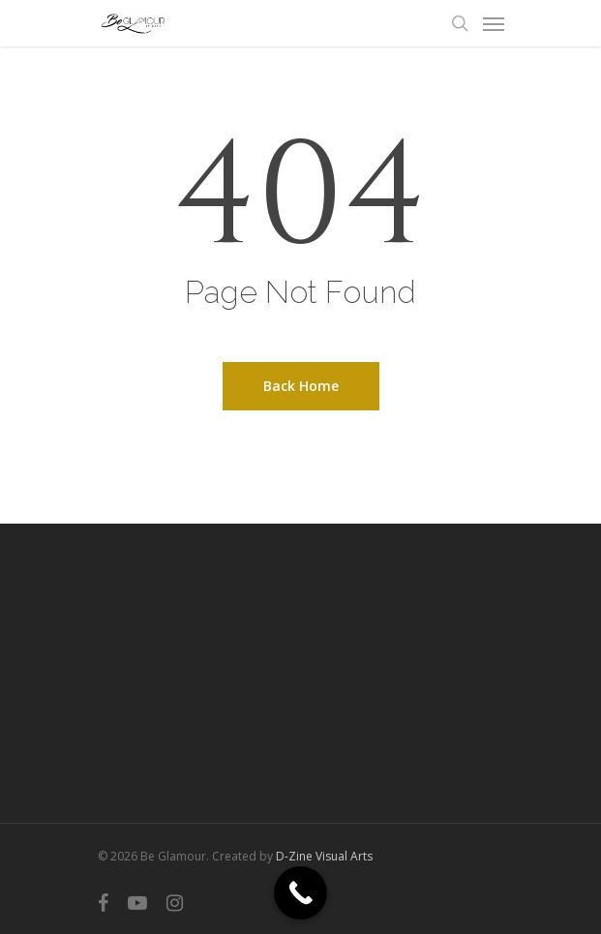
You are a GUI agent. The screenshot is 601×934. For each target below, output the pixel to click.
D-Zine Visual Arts (324, 856)
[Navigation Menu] (493, 23)
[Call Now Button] (300, 892)
